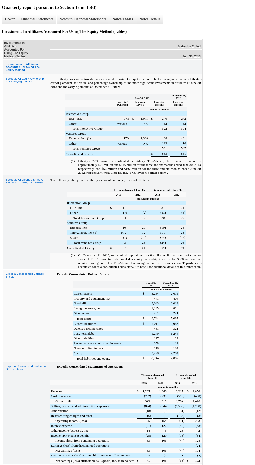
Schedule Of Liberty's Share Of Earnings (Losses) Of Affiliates (25, 181)
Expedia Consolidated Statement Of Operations (26, 368)
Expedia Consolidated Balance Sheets (25, 275)
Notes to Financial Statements (82, 19)
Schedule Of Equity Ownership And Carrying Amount (25, 80)
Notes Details (149, 19)
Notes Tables (122, 19)
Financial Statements (37, 19)
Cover (10, 19)
